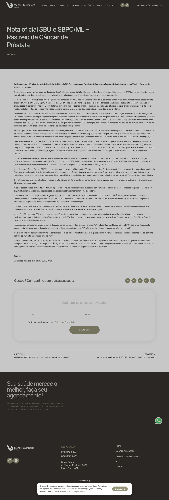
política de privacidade (76, 491)
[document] (84, 250)
